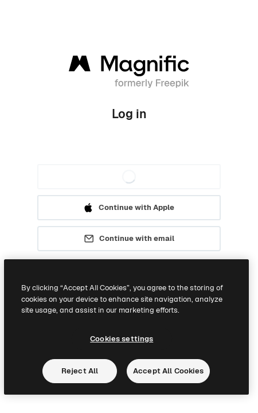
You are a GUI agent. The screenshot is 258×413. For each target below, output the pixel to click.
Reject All (79, 371)
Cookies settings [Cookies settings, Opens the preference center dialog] (121, 339)
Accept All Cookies (168, 371)
